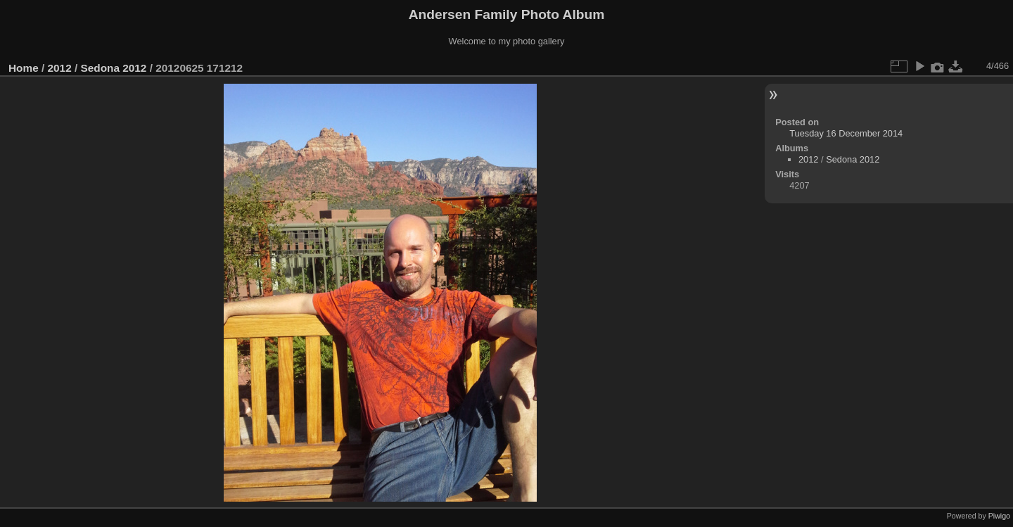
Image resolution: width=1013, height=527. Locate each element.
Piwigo (999, 516)
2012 (60, 68)
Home (23, 68)
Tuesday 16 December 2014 (846, 133)
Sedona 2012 (113, 68)
